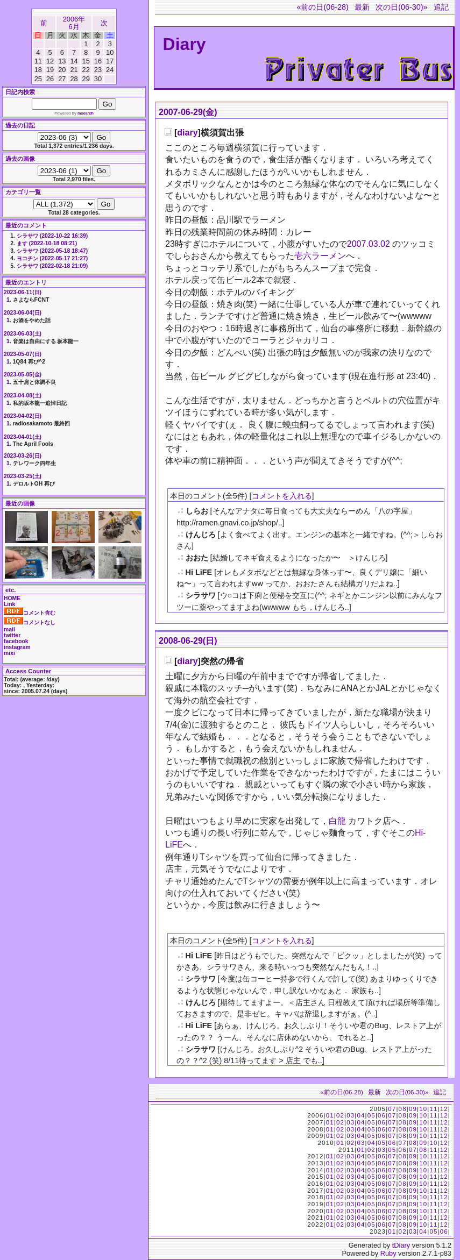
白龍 (337, 820)
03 (350, 1115)
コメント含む (29, 613)
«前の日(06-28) (322, 7)
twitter (12, 635)
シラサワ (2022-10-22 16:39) (52, 236)
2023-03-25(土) (22, 476)
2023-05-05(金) (22, 375)
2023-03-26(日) (22, 456)
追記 (441, 7)
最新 (362, 7)
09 (413, 1109)
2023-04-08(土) (22, 395)
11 (433, 1109)
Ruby (388, 1253)
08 (403, 1109)
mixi (9, 653)
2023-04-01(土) (22, 437)
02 (340, 1115)
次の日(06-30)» (401, 7)
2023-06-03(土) (22, 334)
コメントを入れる (282, 496)
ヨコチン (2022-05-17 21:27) (52, 258)
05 (371, 1115)
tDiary (401, 1245)
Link (9, 604)
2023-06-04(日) (22, 313)
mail (9, 629)
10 (423, 1109)
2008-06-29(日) (188, 640)
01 (330, 1115)
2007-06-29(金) (188, 112)
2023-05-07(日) (22, 354)
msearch (85, 113)
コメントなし (29, 622)
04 (361, 1115)
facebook (16, 641)
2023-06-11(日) (22, 292)
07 (392, 1109)
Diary (184, 44)
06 (382, 1115)
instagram (17, 647)
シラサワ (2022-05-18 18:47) (52, 251)
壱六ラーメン (320, 255)
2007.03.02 (368, 243)
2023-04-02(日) (22, 416)
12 (444, 1109)
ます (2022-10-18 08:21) (47, 243)
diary (187, 132)
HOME (12, 598)
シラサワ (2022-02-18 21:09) (52, 266)
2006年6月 (74, 23)
